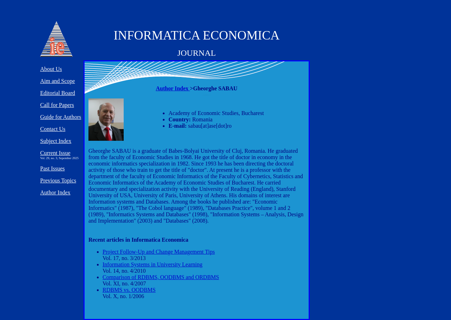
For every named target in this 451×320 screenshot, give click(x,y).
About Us (51, 69)
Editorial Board (57, 93)
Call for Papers (57, 105)
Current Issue (55, 153)
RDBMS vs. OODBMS (129, 290)
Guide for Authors (60, 117)
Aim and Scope (57, 81)
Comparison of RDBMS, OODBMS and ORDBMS (161, 277)
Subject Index (55, 141)
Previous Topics (58, 180)
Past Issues (52, 168)
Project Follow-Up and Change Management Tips (159, 252)
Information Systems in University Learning (153, 264)
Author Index (173, 88)
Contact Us (53, 129)
